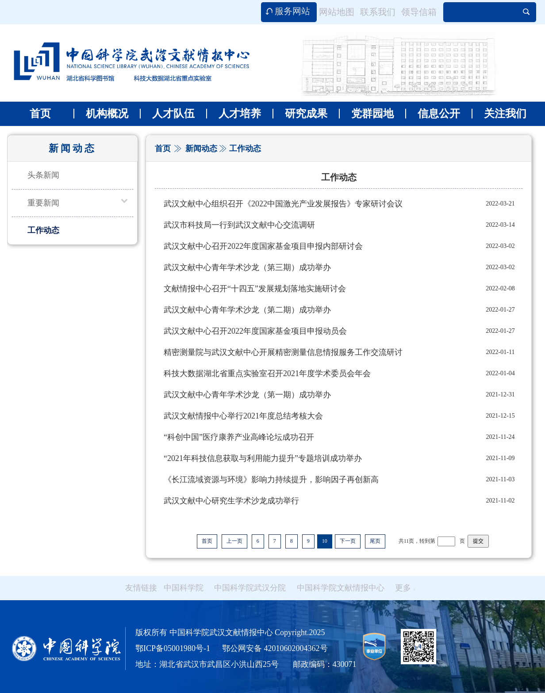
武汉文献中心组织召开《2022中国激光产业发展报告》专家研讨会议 (283, 203)
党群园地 (366, 113)
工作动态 (43, 230)
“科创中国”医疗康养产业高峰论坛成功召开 (239, 437)
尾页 (375, 541)
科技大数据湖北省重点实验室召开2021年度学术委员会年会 (267, 373)
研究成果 (299, 113)
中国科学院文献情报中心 (340, 587)
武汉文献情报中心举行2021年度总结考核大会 (243, 415)
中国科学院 (183, 587)
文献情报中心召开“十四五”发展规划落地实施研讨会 (255, 288)
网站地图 (336, 12)
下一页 (348, 541)
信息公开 (432, 113)
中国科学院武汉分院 (250, 587)
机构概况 (100, 113)
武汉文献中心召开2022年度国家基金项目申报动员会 (255, 331)
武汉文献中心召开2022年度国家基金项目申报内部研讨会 (263, 246)
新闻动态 (201, 148)
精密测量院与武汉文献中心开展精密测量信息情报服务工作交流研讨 (283, 352)
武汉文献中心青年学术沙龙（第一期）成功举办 (247, 394)
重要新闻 (43, 202)
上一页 (234, 541)
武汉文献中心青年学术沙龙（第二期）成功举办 (247, 309)
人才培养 (233, 113)
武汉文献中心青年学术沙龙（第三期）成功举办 (247, 267)
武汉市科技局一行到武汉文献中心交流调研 (239, 225)
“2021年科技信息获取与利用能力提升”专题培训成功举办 (263, 458)
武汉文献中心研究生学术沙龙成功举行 (231, 500)
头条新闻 (43, 175)
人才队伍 (167, 113)
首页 (40, 113)
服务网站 (292, 11)
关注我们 (499, 113)
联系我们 (377, 12)
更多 (405, 587)
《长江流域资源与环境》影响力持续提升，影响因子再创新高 (271, 479)
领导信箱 (419, 12)
